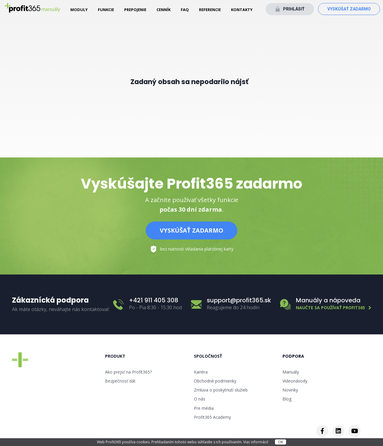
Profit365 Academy (212, 417)
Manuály (290, 372)
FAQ (185, 9)
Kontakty (242, 9)
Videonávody (294, 381)
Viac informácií (256, 442)
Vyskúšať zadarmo (349, 9)
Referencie (210, 9)
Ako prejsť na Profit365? (128, 372)
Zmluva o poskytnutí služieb (221, 390)
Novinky (290, 390)
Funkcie (106, 9)
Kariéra (201, 372)
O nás (199, 399)
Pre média (204, 408)
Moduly (79, 9)
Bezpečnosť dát (120, 381)
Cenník (163, 9)
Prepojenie (135, 9)
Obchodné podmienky (215, 381)
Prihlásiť (294, 9)
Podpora (293, 356)
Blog (286, 399)
